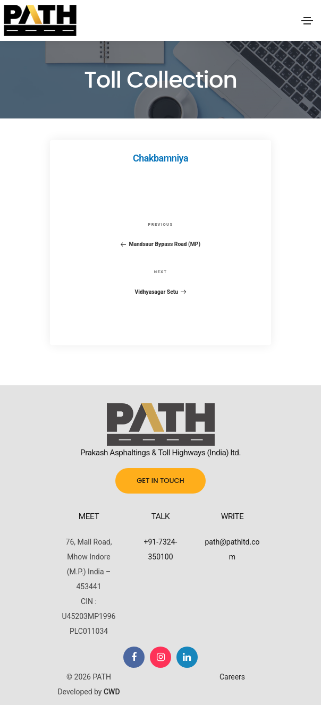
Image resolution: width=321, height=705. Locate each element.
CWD (112, 691)
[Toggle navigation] (307, 20)
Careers (232, 677)
